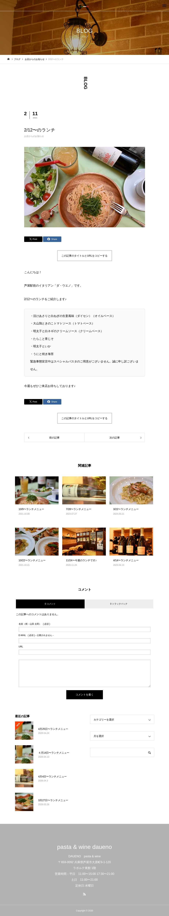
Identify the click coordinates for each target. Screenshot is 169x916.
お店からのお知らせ (34, 136)
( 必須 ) (34, 624)
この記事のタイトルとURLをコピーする (84, 255)
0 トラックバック (118, 604)
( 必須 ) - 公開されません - (36, 635)
